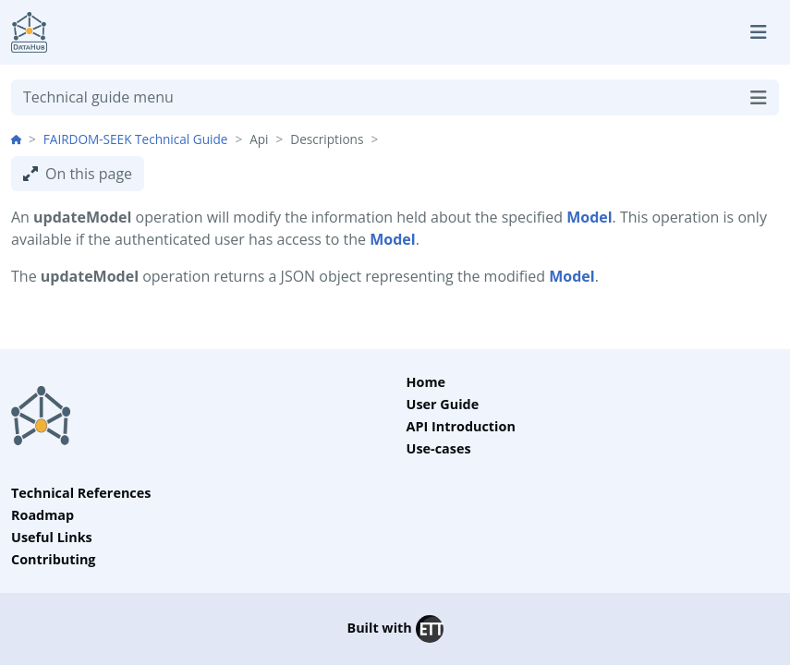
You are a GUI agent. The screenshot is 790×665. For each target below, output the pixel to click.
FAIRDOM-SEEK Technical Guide (135, 139)
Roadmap (42, 515)
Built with (394, 629)
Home (426, 382)
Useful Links (51, 537)
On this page (77, 173)
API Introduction (461, 426)
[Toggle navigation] (758, 32)
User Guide (443, 404)
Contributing (53, 559)
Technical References (81, 493)
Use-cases (439, 448)
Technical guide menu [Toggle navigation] (395, 97)
